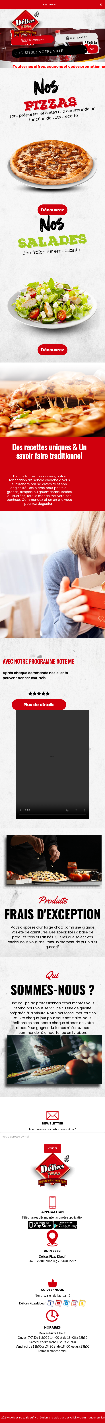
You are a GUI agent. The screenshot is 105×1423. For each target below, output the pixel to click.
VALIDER (52, 1148)
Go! (92, 49)
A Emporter (76, 37)
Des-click (71, 1417)
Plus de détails (39, 705)
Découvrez (52, 210)
